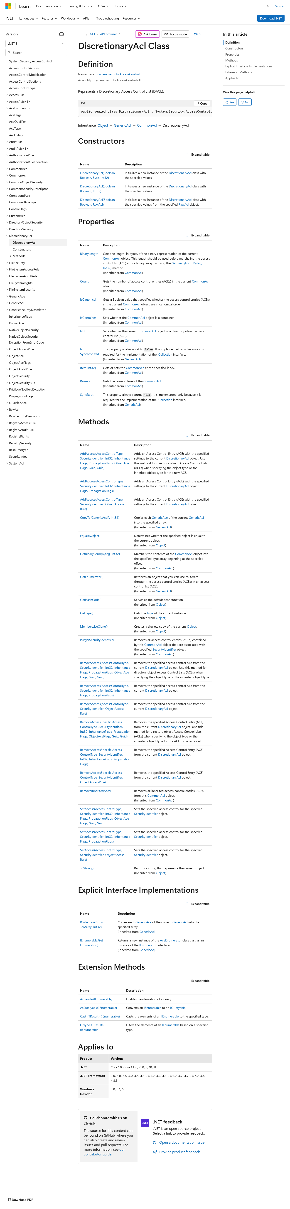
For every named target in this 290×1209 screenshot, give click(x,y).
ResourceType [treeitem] (18, 449)
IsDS (83, 331)
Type (150, 613)
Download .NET (271, 18)
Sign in (280, 6)
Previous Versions (41, 1195)
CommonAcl (147, 125)
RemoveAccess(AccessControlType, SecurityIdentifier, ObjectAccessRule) (104, 708)
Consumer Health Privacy (130, 1195)
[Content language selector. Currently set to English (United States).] (26, 1184)
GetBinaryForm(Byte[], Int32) (100, 554)
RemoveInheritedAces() (96, 791)
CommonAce (135, 368)
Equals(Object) (90, 535)
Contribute (81, 1195)
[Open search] (268, 6)
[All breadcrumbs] (82, 34)
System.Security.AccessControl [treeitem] (30, 61)
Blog (62, 1195)
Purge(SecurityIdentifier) (97, 640)
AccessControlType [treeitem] (22, 88)
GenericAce (160, 517)
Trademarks (188, 1195)
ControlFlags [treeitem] (18, 209)
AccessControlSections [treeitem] (25, 81)
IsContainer (88, 317)
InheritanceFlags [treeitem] (20, 316)
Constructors (234, 48)
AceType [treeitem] (15, 128)
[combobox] (36, 43)
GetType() (86, 613)
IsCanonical (88, 299)
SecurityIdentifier (164, 649)
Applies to (232, 78)
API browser (108, 34)
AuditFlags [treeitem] (16, 135)
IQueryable (177, 1007)
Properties (232, 54)
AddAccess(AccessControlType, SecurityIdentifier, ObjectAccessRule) (102, 504)
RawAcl (184, 204)
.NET (92, 34)
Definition (232, 42)
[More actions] (208, 34)
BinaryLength (89, 253)
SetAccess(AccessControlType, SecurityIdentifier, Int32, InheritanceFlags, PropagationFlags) (105, 836)
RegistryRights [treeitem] (19, 436)
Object (103, 125)
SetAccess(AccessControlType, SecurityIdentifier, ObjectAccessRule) (102, 855)
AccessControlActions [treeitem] (24, 68)
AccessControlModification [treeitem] (28, 74)
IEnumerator (148, 945)
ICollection (164, 354)
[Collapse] (61, 34)
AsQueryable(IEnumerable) (98, 1007)
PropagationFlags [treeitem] (21, 396)
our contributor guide (104, 1151)
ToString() (86, 868)
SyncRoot (86, 394)
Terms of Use (166, 1195)
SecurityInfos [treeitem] (18, 456)
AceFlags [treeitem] (15, 115)
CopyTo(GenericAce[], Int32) (99, 517)
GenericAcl (122, 125)
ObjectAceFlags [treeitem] (20, 362)
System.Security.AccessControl (118, 74)
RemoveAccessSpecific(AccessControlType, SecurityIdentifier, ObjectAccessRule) (101, 777)
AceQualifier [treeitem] (17, 121)
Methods (231, 60)
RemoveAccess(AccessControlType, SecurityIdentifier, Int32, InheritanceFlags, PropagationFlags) (105, 690)
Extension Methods (238, 72)
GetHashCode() (90, 599)
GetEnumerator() (91, 577)
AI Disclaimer (14, 1195)
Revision (85, 381)
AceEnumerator (171, 940)
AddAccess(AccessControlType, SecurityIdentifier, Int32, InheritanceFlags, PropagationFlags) (105, 486)
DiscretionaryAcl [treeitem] (24, 242)
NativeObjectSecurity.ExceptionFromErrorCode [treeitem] (26, 339)
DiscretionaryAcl (180, 173)
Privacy (99, 1195)
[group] (145, 112)
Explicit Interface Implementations (248, 66)
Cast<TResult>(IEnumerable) (100, 1016)
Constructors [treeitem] (22, 249)
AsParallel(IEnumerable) (96, 999)
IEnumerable (152, 1007)
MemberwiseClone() (94, 626)
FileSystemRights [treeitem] (20, 283)
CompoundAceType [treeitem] (22, 202)
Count (84, 281)
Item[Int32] (88, 368)
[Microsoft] (8, 6)
